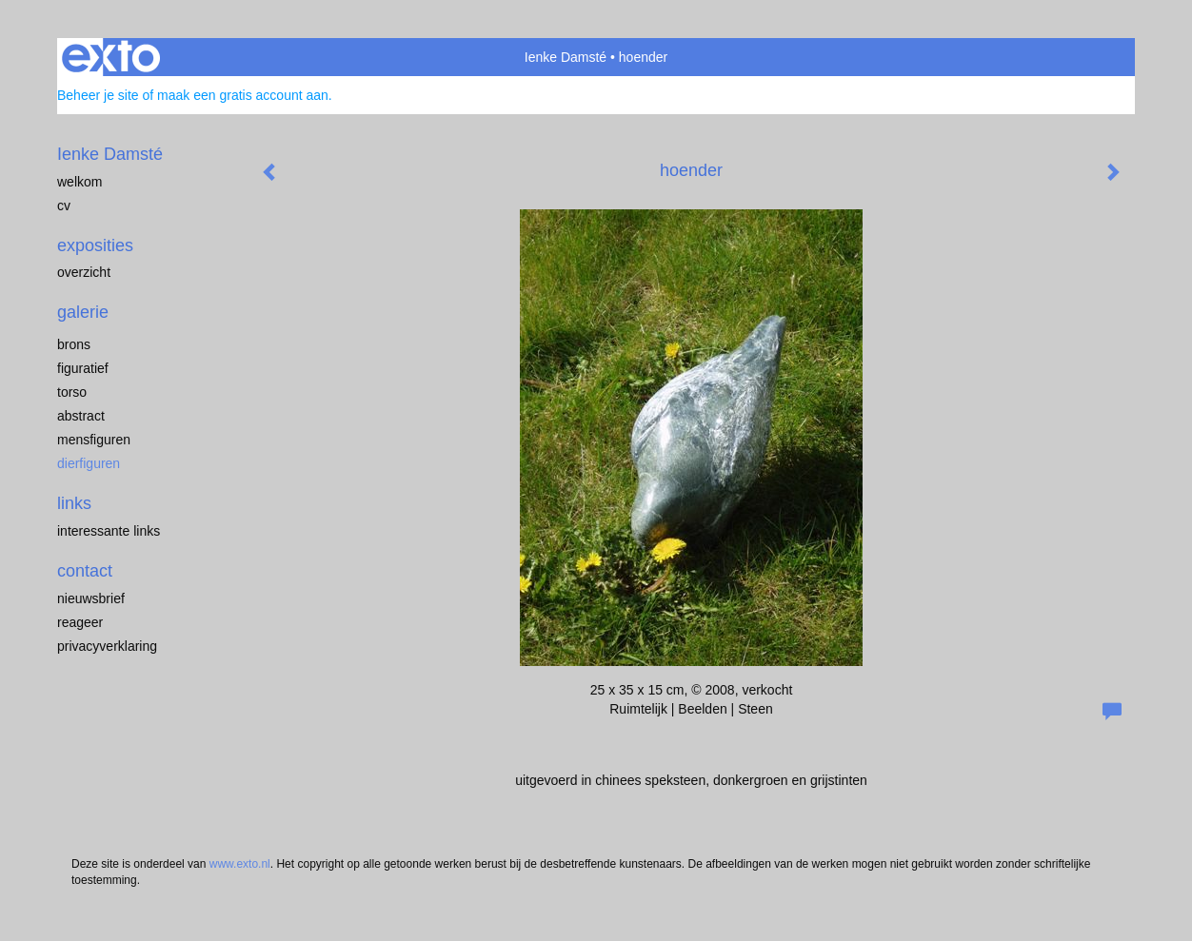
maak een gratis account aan (242, 95)
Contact (84, 570)
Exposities (95, 245)
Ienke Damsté (565, 57)
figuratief (83, 368)
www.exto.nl (239, 864)
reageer (80, 622)
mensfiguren (93, 439)
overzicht (83, 272)
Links (74, 503)
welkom (79, 181)
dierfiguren (88, 463)
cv (63, 205)
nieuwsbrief (91, 598)
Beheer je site (98, 95)
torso (72, 392)
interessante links (108, 531)
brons (73, 344)
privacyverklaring (107, 646)
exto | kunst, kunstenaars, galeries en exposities (111, 57)
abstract (81, 415)
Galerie (83, 312)
